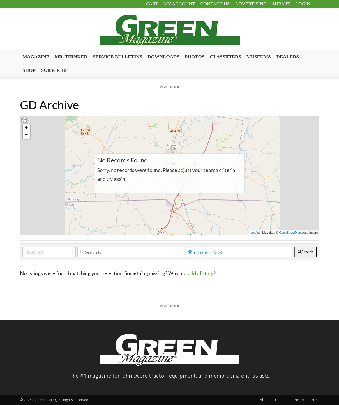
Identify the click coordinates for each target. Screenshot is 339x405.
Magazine (36, 56)
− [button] (26, 135)
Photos (195, 56)
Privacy (298, 399)
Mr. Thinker (71, 56)
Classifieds (225, 56)
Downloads (163, 56)
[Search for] (130, 252)
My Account (179, 3)
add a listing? (202, 273)
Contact (281, 399)
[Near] (239, 252)
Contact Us (215, 3)
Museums (258, 56)
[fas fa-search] (305, 252)
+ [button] (26, 127)
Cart (152, 3)
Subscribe (54, 70)
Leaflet (255, 232)
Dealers (287, 56)
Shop (29, 70)
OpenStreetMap (290, 232)
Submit (281, 3)
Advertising (251, 3)
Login (303, 3)
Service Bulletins (117, 56)
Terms (314, 399)
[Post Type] (49, 252)
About (265, 399)
